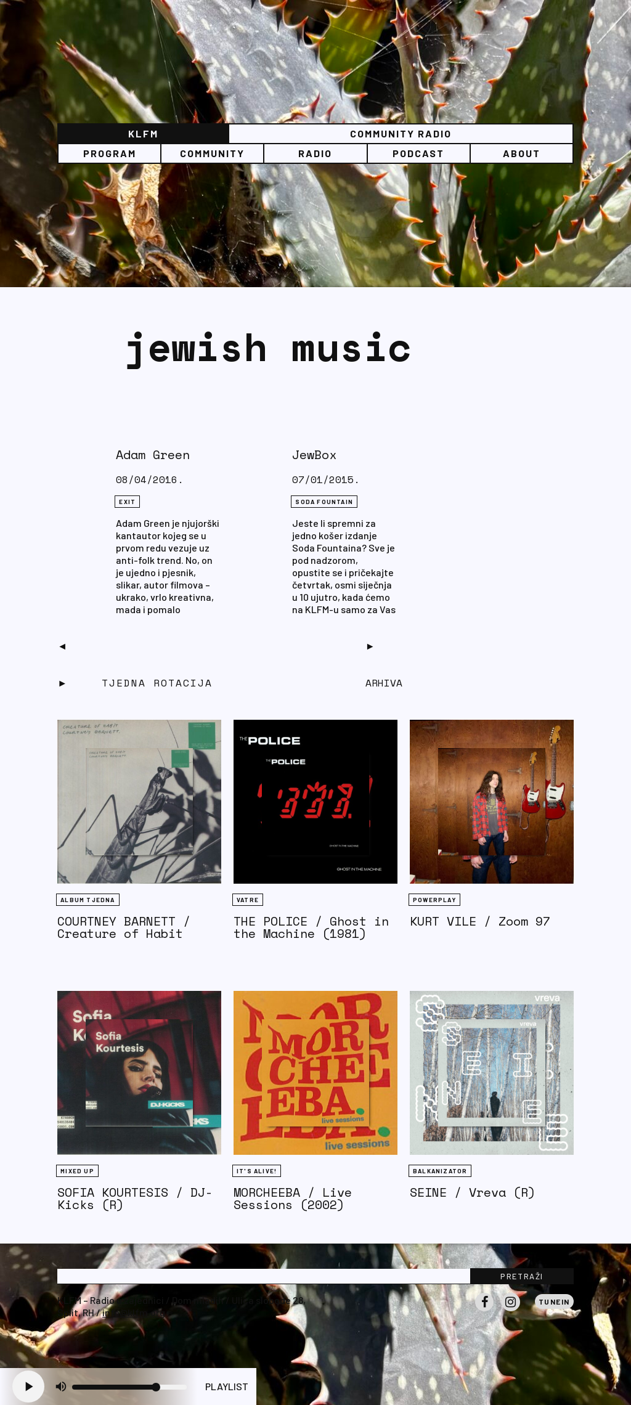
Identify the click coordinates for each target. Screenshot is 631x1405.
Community (212, 153)
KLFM (143, 133)
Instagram (511, 1310)
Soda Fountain (324, 501)
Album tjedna (87, 899)
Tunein (554, 1301)
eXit (127, 501)
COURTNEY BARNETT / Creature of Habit (123, 927)
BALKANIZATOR (440, 1171)
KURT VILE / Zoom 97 (480, 921)
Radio (315, 153)
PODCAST (418, 153)
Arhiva (383, 682)
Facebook (484, 1310)
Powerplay (434, 899)
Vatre (248, 899)
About (521, 153)
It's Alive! (257, 1171)
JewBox (314, 454)
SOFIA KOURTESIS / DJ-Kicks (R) (135, 1198)
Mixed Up (77, 1171)
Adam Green (153, 454)
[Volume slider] (129, 1387)
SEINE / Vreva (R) (472, 1192)
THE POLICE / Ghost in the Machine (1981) (311, 927)
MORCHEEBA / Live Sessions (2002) (293, 1198)
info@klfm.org (133, 1312)
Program (109, 153)
